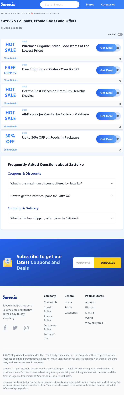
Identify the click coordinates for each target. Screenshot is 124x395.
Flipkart (89, 307)
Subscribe (108, 262)
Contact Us (50, 302)
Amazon (90, 302)
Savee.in (10, 297)
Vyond (89, 318)
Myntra (89, 312)
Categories (108, 4)
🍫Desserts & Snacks (40, 13)
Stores (90, 4)
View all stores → (95, 323)
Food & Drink (23, 13)
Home (4, 13)
